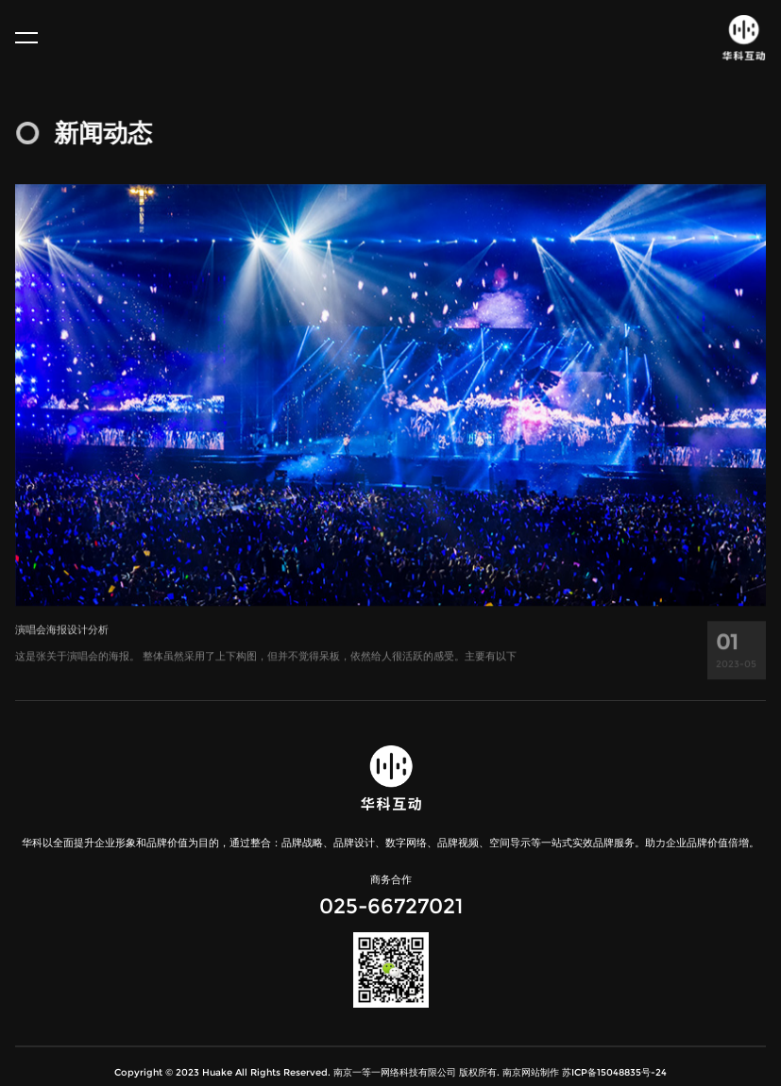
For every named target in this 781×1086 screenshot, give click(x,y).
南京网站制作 (530, 1072)
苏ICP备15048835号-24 (614, 1072)
